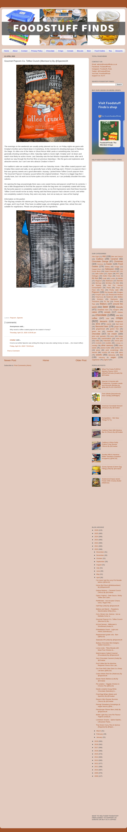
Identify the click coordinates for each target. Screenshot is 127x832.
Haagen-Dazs (96, 269)
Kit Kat (95, 278)
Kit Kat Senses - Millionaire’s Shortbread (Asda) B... (106, 625)
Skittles (120, 297)
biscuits (119, 307)
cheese (120, 312)
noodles (108, 343)
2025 (96, 533)
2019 (96, 741)
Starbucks (114, 299)
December (100, 552)
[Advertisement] (40, 300)
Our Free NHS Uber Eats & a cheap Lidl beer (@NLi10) (109, 669)
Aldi (104, 256)
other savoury (107, 345)
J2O (121, 271)
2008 (96, 776)
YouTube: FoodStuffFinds (101, 73)
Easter (109, 264)
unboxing (102, 357)
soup (112, 352)
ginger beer (118, 326)
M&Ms (120, 278)
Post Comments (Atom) (22, 365)
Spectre (20, 318)
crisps (119, 318)
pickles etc (119, 348)
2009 (96, 773)
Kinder (118, 276)
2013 (96, 760)
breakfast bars (103, 310)
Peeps (118, 288)
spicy (121, 352)
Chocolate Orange (100, 261)
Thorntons (95, 301)
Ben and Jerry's (117, 256)
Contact (24, 51)
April (98, 577)
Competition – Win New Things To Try (110, 419)
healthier (110, 331)
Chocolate (50, 51)
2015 (96, 754)
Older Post (81, 360)
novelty (94, 345)
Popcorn (13, 318)
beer (105, 306)
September (100, 561)
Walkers (103, 304)
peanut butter (105, 348)
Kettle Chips (107, 276)
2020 (96, 549)
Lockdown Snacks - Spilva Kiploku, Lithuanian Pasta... (108, 721)
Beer (89, 51)
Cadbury (99, 259)
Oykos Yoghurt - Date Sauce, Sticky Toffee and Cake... (109, 596)
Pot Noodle (109, 292)
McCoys (98, 283)
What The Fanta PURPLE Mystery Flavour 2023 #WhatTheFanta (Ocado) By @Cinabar (112, 372)
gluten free (114, 329)
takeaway (111, 355)
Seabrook (109, 297)
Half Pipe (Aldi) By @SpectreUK (107, 606)
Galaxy (107, 267)
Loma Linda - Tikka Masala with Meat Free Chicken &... (107, 649)
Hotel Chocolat (110, 271)
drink (98, 324)
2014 (96, 757)
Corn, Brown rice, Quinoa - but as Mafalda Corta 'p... (108, 615)
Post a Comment (13, 351)
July (98, 568)
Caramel (114, 259)
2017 (96, 747)
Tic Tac (106, 301)
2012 (96, 763)
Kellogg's (95, 276)
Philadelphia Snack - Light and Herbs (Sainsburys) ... (107, 630)
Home (6, 51)
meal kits (119, 338)
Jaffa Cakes (99, 274)
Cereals (70, 51)
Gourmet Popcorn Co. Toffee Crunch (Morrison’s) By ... (109, 620)
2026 (96, 530)
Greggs (117, 267)
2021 (96, 546)
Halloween (109, 269)
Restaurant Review (116, 295)
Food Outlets (100, 51)
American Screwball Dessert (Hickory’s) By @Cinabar (112, 407)
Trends (116, 301)
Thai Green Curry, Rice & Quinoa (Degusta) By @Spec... (108, 726)
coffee (94, 318)
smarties (104, 352)
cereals (107, 312)
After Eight (95, 256)
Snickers (100, 299)
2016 (96, 751)
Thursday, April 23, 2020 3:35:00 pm (23, 332)
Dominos (100, 264)
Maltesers (109, 281)
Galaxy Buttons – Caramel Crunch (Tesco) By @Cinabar (108, 591)
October (99, 558)
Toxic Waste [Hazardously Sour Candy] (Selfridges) (111, 394)
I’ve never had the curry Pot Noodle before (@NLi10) (109, 581)
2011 (96, 766)
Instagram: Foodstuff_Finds (102, 69)
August (99, 565)
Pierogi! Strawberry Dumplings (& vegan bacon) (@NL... (108, 705)
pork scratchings (112, 350)
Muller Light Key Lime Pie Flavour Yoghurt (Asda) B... (108, 716)
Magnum (98, 281)
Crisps (60, 51)
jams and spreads (99, 336)
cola (107, 318)
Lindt (104, 278)
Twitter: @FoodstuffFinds (101, 71)
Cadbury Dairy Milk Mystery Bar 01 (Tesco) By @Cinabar (112, 431)
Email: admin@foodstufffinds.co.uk (104, 64)
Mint (117, 283)
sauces (94, 352)
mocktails (98, 343)
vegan (113, 357)
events (109, 324)
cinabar (13, 340)
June (98, 571)
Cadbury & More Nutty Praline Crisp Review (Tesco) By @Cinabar (110, 444)
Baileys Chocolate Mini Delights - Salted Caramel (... (108, 644)
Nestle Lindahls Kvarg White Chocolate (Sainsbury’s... (106, 690)
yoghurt (106, 360)
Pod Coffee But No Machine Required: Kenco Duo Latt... (107, 664)
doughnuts (119, 321)
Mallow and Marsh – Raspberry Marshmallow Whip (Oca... (107, 610)
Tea (110, 51)
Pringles (120, 292)
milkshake (107, 341)
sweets (99, 355)
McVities (109, 283)
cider (117, 315)
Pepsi (94, 290)
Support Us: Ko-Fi (98, 76)
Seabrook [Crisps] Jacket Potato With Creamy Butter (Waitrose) (111, 481)
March (98, 731)
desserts (103, 321)
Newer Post (10, 360)
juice (112, 336)
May (98, 574)
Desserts (119, 51)
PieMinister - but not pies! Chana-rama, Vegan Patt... (108, 602)
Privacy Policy (36, 51)
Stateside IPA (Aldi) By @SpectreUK (109, 640)
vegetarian (96, 360)
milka (97, 341)
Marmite (120, 281)
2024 (96, 536)
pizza (98, 350)
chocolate (101, 314)
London (112, 278)
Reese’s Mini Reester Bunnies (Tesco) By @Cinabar (107, 700)
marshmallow (106, 338)
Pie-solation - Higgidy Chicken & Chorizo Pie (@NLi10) (107, 685)
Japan (110, 274)
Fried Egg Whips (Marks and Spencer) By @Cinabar (106, 695)
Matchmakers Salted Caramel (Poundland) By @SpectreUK (107, 654)
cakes (94, 312)
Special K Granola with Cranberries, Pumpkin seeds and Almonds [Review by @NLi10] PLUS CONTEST (112, 384)
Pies (102, 290)
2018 (96, 744)
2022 (96, 543)
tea (121, 355)
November (100, 555)
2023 (96, 540)
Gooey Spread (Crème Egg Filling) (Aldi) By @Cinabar (112, 468)
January (99, 737)
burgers (116, 310)
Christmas (118, 261)
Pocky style (114, 290)
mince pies (119, 341)
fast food (119, 324)
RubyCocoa (99, 297)
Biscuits (80, 51)
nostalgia (118, 343)
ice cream (112, 334)
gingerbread (100, 329)
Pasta (109, 288)
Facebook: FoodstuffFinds (101, 67)
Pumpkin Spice (100, 295)
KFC (117, 274)
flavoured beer (102, 326)
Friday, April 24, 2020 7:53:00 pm (22, 346)
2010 (96, 770)
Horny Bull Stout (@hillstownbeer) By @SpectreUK (108, 586)
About (15, 51)
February (99, 734)
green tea (96, 331)
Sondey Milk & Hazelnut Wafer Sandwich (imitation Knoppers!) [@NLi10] (111, 456)
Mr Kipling (96, 285)
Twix (93, 304)
